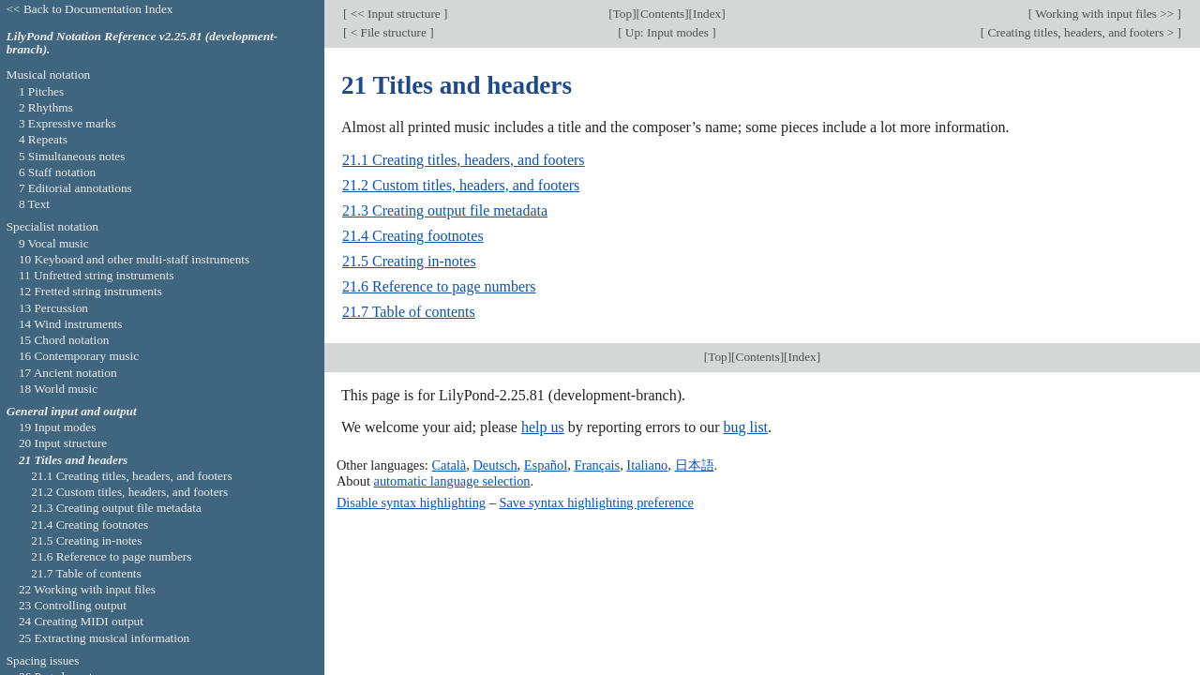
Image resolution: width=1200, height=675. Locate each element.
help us (542, 427)
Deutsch (494, 465)
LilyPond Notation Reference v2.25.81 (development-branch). (142, 43)
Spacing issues (43, 660)
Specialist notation (52, 226)
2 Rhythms (46, 107)
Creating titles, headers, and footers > (1080, 32)
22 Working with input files (87, 589)
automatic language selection (452, 480)
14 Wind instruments (71, 324)
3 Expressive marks (67, 123)
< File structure (388, 32)
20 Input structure (63, 443)
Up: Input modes (667, 32)
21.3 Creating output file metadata (445, 210)
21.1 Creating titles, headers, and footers (463, 160)
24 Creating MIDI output (81, 621)
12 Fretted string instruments (90, 291)
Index (707, 14)
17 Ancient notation (68, 373)
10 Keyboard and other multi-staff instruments (134, 259)
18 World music (58, 389)
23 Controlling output (73, 605)
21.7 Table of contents (408, 312)
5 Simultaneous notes (72, 156)
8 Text (34, 204)
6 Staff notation (57, 172)
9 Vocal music (54, 243)
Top (622, 14)
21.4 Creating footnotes (413, 236)
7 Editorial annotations (75, 188)
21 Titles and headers (73, 460)
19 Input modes (58, 427)
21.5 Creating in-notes (409, 261)
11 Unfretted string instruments (96, 275)
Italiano (647, 465)
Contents (662, 14)
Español (545, 465)
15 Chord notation (64, 340)
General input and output (72, 411)
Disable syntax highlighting (411, 502)
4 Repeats (43, 139)
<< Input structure (395, 14)
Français (597, 465)
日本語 (694, 465)
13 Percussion (53, 308)
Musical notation (49, 75)
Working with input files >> (1104, 14)
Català (448, 465)
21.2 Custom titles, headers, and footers (460, 185)
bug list (745, 427)
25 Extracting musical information (104, 638)
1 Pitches (41, 91)
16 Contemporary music (79, 356)
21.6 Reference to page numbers (439, 286)
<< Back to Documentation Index (90, 9)
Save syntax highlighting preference (596, 502)
